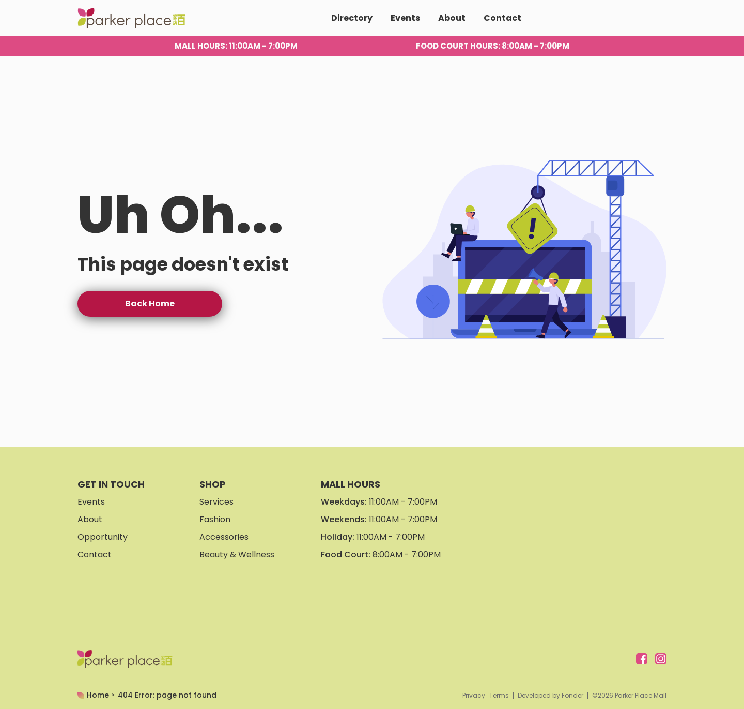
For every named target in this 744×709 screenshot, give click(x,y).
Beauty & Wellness (236, 554)
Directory (352, 18)
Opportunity (103, 537)
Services (216, 502)
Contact (502, 18)
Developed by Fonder (550, 695)
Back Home (150, 303)
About (452, 18)
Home (98, 695)
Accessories (224, 537)
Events (405, 18)
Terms (499, 695)
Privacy (473, 695)
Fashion (214, 519)
